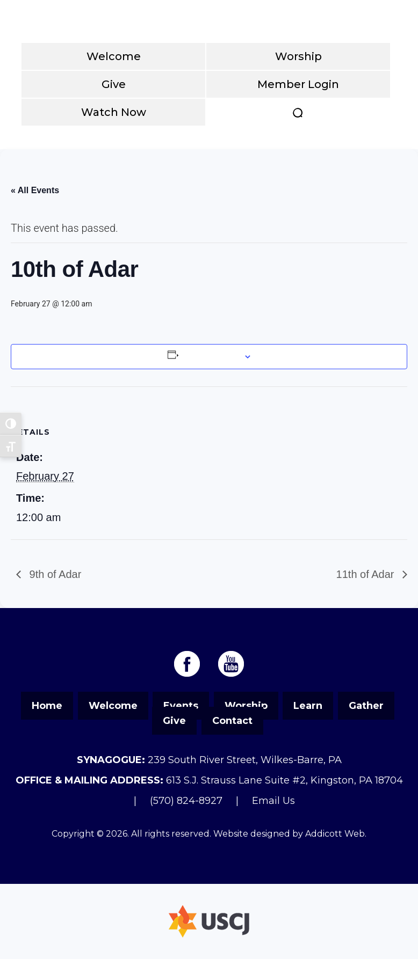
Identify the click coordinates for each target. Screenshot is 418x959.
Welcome (114, 56)
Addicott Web (335, 834)
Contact (232, 721)
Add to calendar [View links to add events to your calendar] (210, 356)
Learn (307, 706)
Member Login (298, 84)
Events (180, 706)
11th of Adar (366, 574)
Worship (298, 56)
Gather (366, 706)
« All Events (35, 190)
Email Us (273, 801)
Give (114, 84)
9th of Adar (53, 574)
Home (47, 706)
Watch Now (113, 112)
